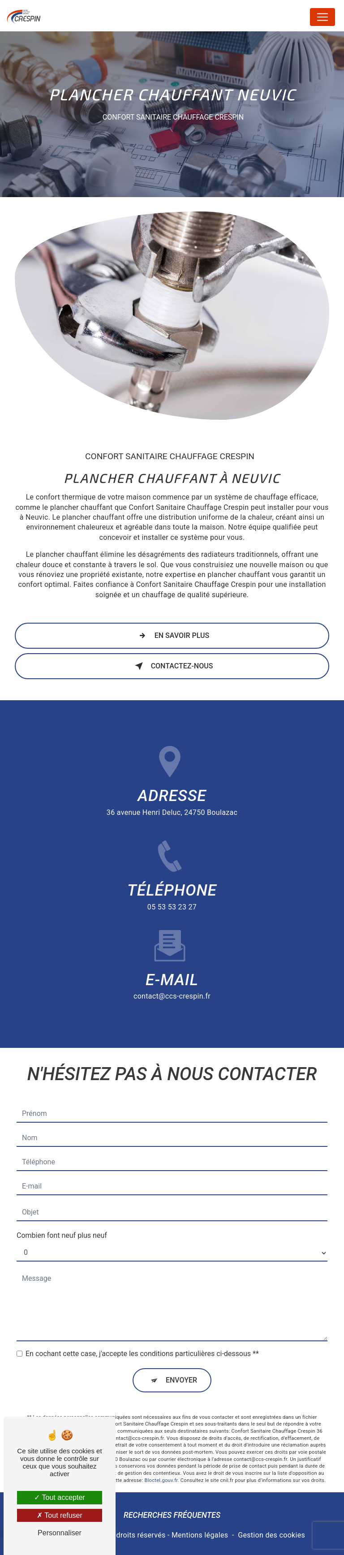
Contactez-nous (172, 666)
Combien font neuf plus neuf (62, 1225)
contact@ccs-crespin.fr (172, 986)
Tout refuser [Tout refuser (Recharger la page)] (59, 1515)
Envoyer (181, 1369)
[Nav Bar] (322, 17)
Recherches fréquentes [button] (172, 1515)
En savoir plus (172, 635)
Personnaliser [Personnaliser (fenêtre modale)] (60, 1533)
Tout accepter (59, 1497)
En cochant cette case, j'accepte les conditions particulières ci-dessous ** (142, 1343)
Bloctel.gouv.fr (160, 1470)
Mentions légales (200, 1535)
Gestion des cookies (271, 1535)
